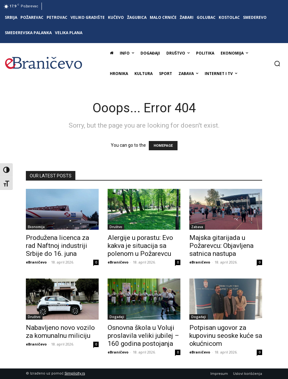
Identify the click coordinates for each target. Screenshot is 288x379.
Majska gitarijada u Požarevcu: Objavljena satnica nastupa (221, 245)
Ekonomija (36, 227)
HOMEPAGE (163, 146)
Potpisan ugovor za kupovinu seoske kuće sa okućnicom (225, 335)
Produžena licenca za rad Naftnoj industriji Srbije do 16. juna (57, 245)
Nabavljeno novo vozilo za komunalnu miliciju (60, 331)
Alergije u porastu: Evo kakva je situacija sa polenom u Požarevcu (140, 245)
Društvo (116, 227)
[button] (277, 63)
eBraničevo (36, 262)
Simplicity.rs (74, 373)
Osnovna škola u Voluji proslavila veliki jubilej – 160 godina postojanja (143, 335)
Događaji (117, 317)
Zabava (197, 227)
